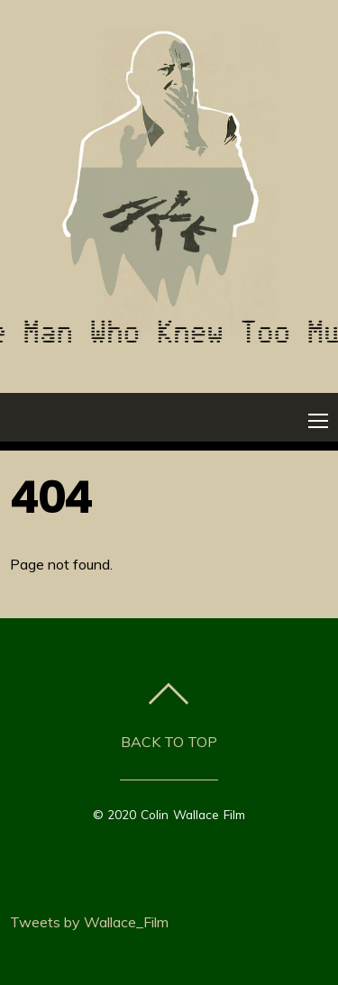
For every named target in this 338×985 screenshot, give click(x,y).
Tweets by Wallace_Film (89, 922)
